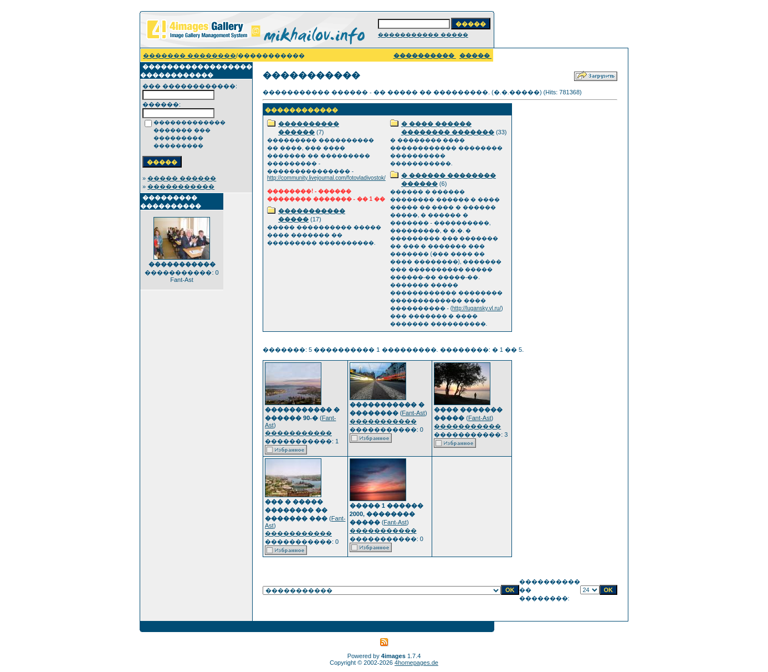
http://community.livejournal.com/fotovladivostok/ (326, 178)
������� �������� (189, 55)
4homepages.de (416, 662)
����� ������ (181, 178)
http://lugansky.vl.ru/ (476, 308)
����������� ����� (423, 35)
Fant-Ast (413, 413)
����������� (180, 186)
